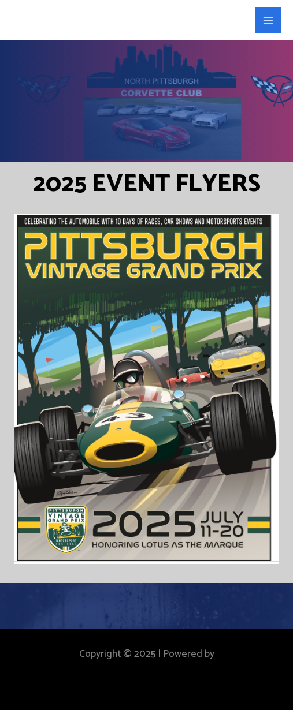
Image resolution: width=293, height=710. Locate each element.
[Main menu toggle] (268, 20)
